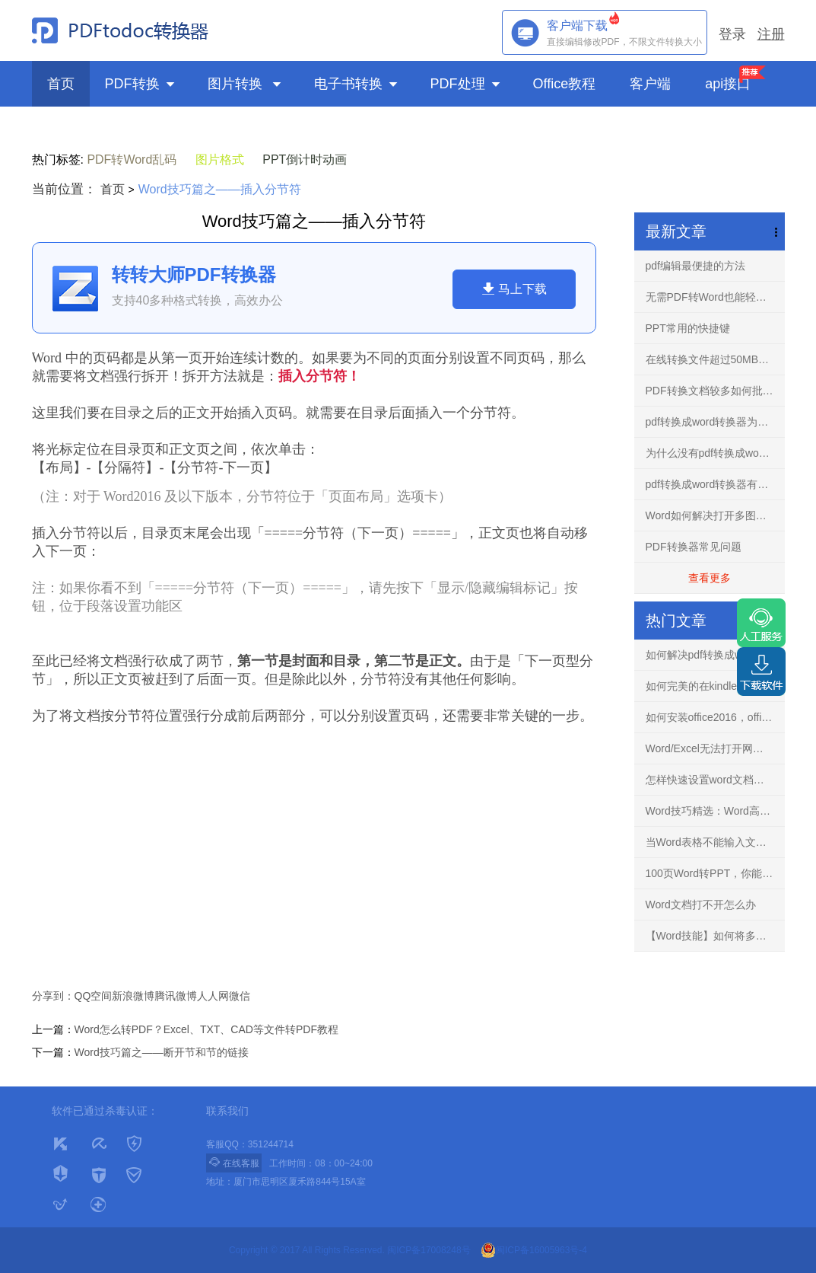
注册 (771, 34)
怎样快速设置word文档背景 (710, 780)
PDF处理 (466, 83)
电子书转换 (357, 83)
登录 (732, 34)
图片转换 (246, 83)
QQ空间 (94, 996)
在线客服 (233, 1162)
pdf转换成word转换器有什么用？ (715, 484)
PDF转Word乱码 (131, 159)
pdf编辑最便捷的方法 (695, 266)
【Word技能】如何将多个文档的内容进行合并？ (715, 936)
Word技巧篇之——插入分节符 (219, 189)
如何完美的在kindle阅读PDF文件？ (715, 686)
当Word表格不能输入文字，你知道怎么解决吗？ (715, 842)
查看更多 (709, 578)
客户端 (652, 83)
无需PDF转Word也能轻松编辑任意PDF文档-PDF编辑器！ (715, 297)
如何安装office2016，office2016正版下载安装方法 (715, 717)
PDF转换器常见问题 (693, 547)
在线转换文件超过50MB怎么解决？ (715, 359)
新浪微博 (133, 996)
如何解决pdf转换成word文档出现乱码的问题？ (715, 655)
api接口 (728, 83)
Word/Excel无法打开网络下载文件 (715, 748)
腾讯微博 (175, 996)
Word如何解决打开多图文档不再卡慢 (715, 515)
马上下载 (514, 288)
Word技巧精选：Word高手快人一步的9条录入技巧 (715, 811)
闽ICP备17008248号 (428, 1250)
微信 (239, 996)
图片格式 (219, 159)
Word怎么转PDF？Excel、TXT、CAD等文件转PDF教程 (206, 1029)
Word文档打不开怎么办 (701, 904)
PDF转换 (141, 83)
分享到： (53, 996)
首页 (61, 83)
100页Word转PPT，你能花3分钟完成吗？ (715, 873)
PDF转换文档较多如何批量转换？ (715, 390)
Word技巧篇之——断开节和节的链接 (162, 1052)
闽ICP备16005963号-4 (534, 1250)
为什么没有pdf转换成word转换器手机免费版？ (715, 453)
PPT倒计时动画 (304, 159)
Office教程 (566, 83)
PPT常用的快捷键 (688, 328)
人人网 (213, 996)
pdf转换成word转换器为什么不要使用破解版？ (715, 422)
